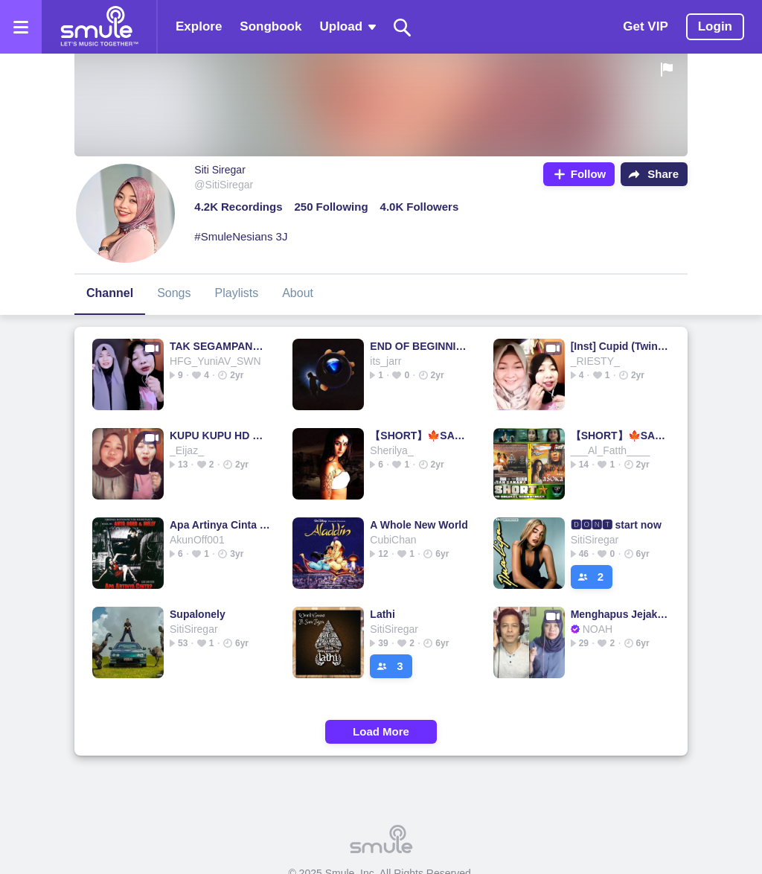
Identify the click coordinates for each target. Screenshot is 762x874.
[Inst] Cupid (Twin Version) (621, 346)
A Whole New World (418, 525)
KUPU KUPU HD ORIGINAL (220, 435)
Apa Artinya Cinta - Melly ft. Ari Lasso (220, 525)
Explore (199, 26)
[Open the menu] (21, 27)
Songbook (270, 26)
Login (715, 26)
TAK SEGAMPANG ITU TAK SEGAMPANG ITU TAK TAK (220, 346)
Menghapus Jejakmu (621, 614)
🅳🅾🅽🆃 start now (616, 525)
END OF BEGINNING (420, 346)
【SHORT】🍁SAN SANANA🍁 (420, 435)
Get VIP (645, 26)
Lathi (382, 614)
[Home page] (99, 27)
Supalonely (197, 614)
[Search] (402, 27)
